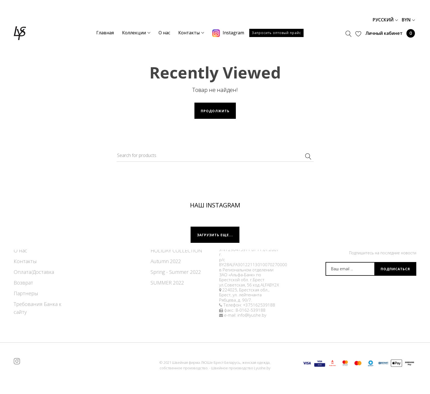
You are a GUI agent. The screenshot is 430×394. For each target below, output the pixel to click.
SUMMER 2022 (167, 282)
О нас (20, 250)
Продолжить (215, 111)
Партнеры (26, 293)
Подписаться (395, 269)
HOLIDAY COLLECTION (176, 250)
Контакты (25, 261)
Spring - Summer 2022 (176, 272)
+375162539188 (259, 305)
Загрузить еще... (215, 235)
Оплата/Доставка (34, 272)
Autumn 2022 (166, 261)
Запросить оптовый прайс (276, 32)
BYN (408, 20)
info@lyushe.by (251, 315)
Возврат (23, 282)
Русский (385, 20)
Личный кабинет (384, 33)
